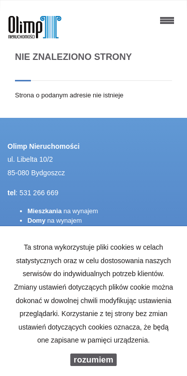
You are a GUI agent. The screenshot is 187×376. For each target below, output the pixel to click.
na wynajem (62, 211)
